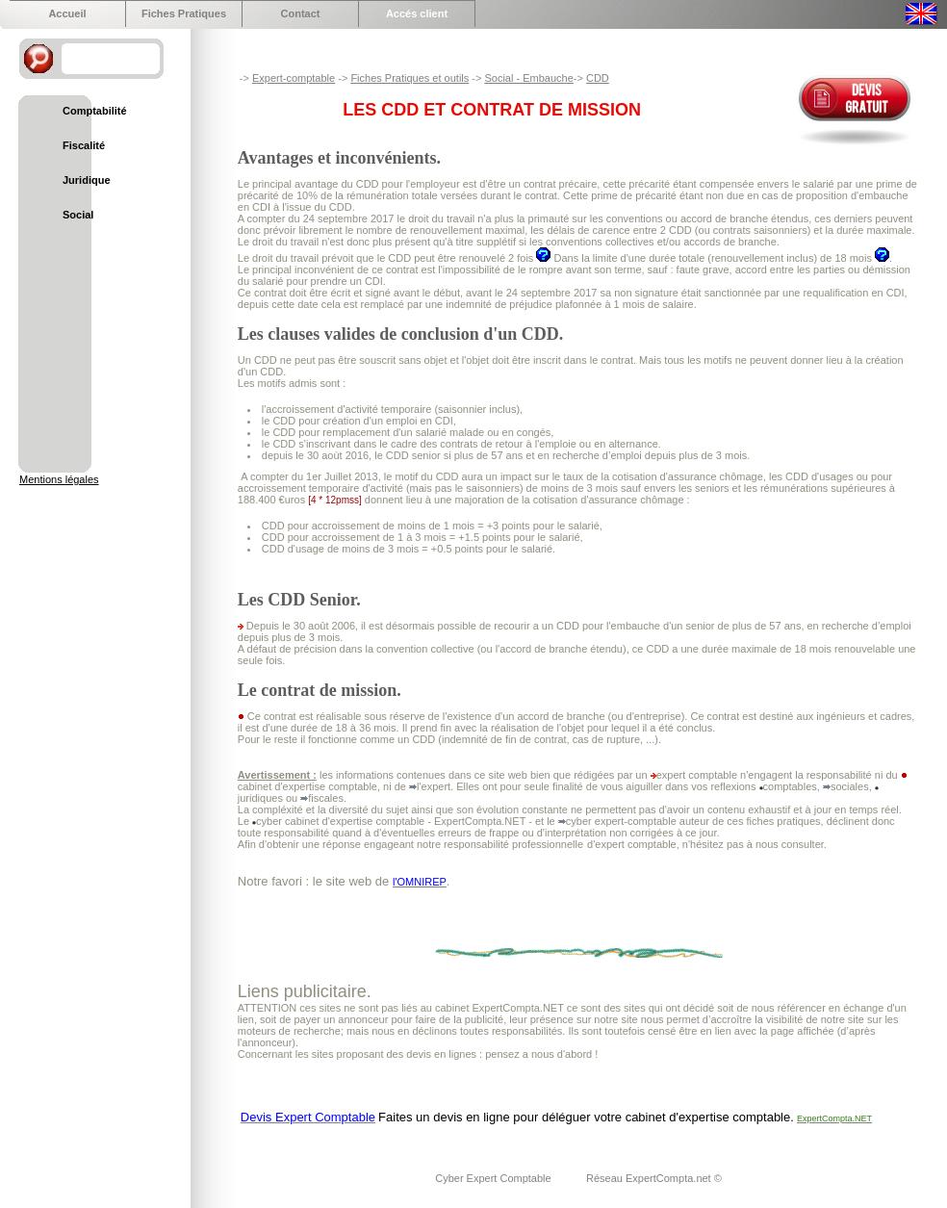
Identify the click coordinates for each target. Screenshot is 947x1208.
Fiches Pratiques (183, 13)
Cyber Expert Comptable (494, 1178)
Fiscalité (84, 145)
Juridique (87, 180)
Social (78, 214)
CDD (597, 78)
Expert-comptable (293, 78)
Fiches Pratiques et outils (409, 78)
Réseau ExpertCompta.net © (654, 1178)
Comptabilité (95, 110)
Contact (300, 13)
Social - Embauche (528, 78)
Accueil (67, 13)
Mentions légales (59, 479)
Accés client (417, 13)
